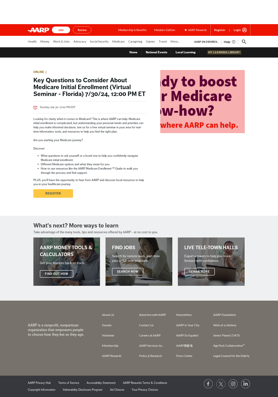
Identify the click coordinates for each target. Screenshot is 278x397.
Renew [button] (82, 30)
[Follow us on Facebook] (208, 384)
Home (137, 52)
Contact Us (146, 325)
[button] (244, 42)
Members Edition (164, 30)
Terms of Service (68, 383)
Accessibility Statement (101, 383)
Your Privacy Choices (145, 390)
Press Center (184, 355)
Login (237, 30)
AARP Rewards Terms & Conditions (145, 383)
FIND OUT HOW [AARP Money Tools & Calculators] (56, 274)
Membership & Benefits (132, 30)
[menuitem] (32, 43)
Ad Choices (117, 390)
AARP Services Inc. (151, 345)
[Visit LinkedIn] (245, 384)
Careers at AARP (150, 335)
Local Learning (189, 52)
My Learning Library (225, 52)
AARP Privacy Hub (39, 383)
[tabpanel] (220, 41)
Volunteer (108, 335)
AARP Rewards (111, 355)
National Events (160, 52)
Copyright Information (41, 390)
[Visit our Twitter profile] (221, 384)
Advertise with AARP (152, 314)
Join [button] (61, 30)
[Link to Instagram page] (233, 384)
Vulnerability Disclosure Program (83, 390)
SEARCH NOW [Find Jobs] (127, 272)
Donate (106, 325)
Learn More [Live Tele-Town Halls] (199, 272)
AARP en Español (206, 41)
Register (219, 30)
